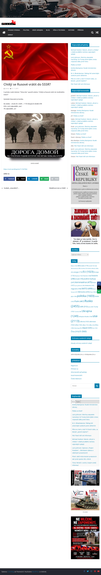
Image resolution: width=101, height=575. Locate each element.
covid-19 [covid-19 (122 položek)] (93, 266)
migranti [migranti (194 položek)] (76, 289)
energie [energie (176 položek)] (77, 272)
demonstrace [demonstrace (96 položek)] (76, 268)
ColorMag (11, 572)
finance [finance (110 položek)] (78, 276)
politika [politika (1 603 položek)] (85, 296)
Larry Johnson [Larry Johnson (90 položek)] (80, 285)
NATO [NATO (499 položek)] (87, 288)
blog (48, 30)
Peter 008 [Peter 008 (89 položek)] (94, 292)
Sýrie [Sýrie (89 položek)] (90, 307)
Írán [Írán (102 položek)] (94, 328)
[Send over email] (44, 179)
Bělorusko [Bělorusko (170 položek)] (83, 266)
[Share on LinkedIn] (32, 179)
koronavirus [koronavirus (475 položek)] (83, 282)
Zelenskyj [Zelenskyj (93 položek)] (78, 328)
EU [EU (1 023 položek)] (88, 271)
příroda (81, 30)
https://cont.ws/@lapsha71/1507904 (15, 169)
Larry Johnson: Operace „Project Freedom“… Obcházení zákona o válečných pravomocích (82, 450)
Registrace (74, 366)
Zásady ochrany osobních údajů (81, 343)
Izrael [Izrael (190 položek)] (79, 279)
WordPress (35, 572)
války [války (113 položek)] (85, 325)
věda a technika (59, 30)
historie (71, 30)
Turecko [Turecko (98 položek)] (77, 311)
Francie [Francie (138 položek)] (87, 276)
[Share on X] (21, 179)
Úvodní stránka (14, 30)
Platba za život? (76, 65)
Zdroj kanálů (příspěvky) (79, 372)
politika (26, 30)
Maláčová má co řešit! (58, 188)
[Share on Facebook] (9, 179)
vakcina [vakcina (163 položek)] (84, 321)
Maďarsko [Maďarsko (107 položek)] (89, 285)
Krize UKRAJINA (37, 30)
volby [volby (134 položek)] (78, 325)
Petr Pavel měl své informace (80, 84)
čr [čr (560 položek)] (83, 331)
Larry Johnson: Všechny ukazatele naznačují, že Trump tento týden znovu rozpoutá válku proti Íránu (84, 59)
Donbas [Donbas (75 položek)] (84, 268)
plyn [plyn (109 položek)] (74, 296)
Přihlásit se (74, 369)
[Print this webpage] (54, 179)
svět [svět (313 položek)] (84, 306)
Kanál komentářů (76, 375)
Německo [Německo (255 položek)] (84, 292)
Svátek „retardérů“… (10, 188)
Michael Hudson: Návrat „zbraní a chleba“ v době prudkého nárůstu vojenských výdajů (85, 52)
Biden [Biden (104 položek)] (74, 266)
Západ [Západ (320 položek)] (87, 328)
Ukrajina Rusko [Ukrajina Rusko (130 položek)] (85, 316)
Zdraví (10, 35)
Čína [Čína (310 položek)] (75, 331)
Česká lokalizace (76, 379)
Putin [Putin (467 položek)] (79, 301)
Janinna (7, 88)
